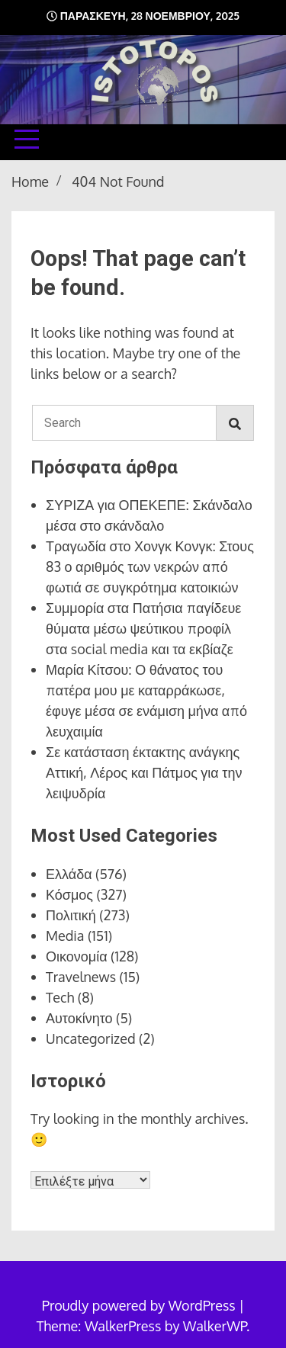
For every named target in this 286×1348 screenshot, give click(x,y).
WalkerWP (214, 1326)
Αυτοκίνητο (79, 1017)
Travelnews (81, 976)
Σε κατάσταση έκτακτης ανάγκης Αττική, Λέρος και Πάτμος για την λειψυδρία (144, 772)
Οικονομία (77, 956)
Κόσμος (69, 894)
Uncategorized (91, 1038)
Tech (60, 997)
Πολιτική (71, 915)
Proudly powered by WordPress (140, 1305)
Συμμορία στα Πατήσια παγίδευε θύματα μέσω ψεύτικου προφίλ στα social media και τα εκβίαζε (143, 628)
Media (65, 935)
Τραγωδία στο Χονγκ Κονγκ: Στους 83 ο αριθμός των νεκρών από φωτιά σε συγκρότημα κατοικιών (150, 566)
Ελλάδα (69, 873)
